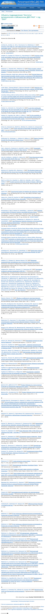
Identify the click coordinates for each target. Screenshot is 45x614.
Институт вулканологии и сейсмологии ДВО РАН (13, 604)
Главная (14, 7)
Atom (35, 26)
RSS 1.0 (41, 26)
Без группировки (33, 30)
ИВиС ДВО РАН (5, 7)
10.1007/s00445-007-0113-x (8, 92)
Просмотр (32, 7)
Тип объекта (24, 30)
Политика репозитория (24, 601)
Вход (3, 11)
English (41, 9)
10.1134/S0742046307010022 (29, 120)
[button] (7, 28)
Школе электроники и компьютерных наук (22, 608)
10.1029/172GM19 (34, 217)
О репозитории (22, 7)
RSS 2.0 (41, 27)
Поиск (38, 7)
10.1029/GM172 (9, 53)
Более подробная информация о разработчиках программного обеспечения (25, 609)
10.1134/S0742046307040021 (8, 132)
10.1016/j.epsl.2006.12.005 (21, 235)
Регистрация (9, 11)
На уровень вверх (7, 23)
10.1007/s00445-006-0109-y (8, 81)
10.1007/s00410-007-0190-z (8, 101)
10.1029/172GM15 (12, 226)
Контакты (32, 601)
